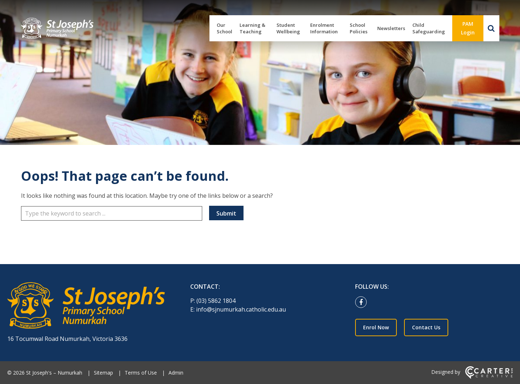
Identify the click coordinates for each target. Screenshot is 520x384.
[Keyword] (111, 213)
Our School (224, 28)
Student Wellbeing (288, 28)
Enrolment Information (324, 28)
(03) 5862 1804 (216, 301)
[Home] (86, 306)
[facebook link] (362, 302)
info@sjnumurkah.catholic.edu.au (241, 309)
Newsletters (391, 28)
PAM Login (468, 28)
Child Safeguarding (428, 28)
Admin (176, 372)
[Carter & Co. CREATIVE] (489, 376)
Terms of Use (141, 372)
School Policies (358, 28)
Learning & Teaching (252, 28)
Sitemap (103, 372)
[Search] (491, 28)
